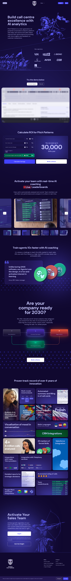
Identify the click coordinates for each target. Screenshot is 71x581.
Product (58, 559)
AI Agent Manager (47, 566)
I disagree (59, 578)
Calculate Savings (19, 161)
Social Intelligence (59, 563)
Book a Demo (51, 161)
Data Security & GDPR (60, 565)
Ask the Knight (19, 544)
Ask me (4, 3)
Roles (43, 3)
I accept (65, 578)
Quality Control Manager (49, 563)
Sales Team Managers (48, 565)
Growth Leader (47, 561)
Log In (66, 3)
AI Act (57, 561)
